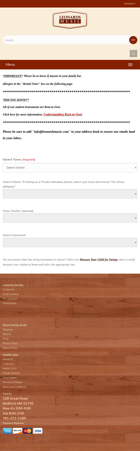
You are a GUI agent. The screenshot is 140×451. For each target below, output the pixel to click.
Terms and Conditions (14, 387)
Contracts (8, 364)
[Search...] (50, 40)
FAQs (6, 338)
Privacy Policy (10, 343)
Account (129, 3)
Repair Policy (10, 348)
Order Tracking (11, 294)
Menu (10, 64)
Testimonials (9, 303)
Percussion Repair (12, 382)
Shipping (7, 329)
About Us (8, 359)
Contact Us (8, 289)
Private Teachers (11, 373)
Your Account (10, 298)
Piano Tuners (10, 377)
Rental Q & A (10, 368)
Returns (7, 334)
